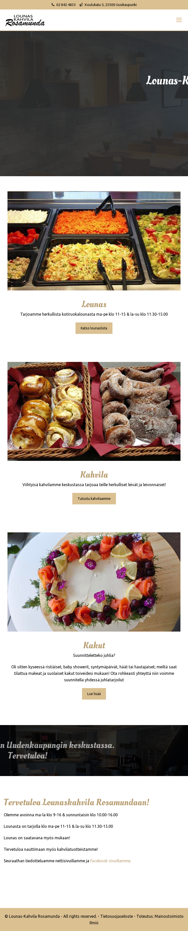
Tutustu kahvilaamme (94, 499)
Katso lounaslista (94, 328)
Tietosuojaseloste (116, 916)
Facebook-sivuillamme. (110, 861)
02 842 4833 (66, 5)
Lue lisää (94, 694)
